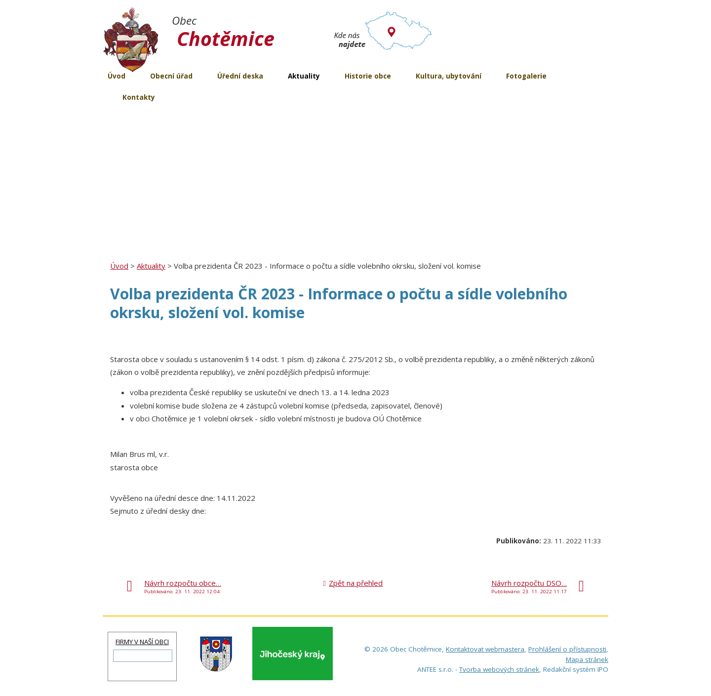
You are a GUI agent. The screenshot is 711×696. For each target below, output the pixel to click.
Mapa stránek (587, 659)
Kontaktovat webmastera (485, 649)
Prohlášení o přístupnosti (567, 649)
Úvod (119, 266)
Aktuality (151, 266)
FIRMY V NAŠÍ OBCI (142, 641)
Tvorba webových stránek (499, 669)
